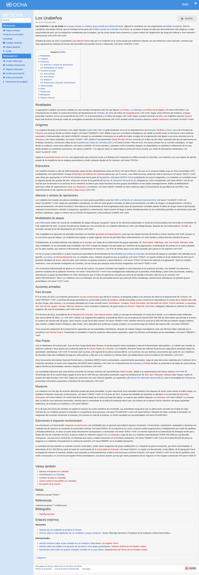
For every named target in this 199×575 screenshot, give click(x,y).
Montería (79, 306)
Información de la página (16, 82)
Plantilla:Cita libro (47, 514)
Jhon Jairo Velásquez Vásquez (158, 375)
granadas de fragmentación (108, 234)
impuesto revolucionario (76, 425)
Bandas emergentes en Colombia (54, 471)
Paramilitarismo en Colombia (52, 474)
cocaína (188, 116)
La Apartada (190, 303)
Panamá (39, 133)
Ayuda (8, 51)
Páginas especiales (14, 69)
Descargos (86, 569)
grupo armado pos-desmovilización (108, 26)
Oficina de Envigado (155, 110)
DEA (161, 116)
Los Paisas (124, 110)
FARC (81, 116)
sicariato (88, 242)
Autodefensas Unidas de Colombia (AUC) (95, 142)
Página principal (13, 30)
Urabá (89, 130)
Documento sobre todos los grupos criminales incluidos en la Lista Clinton (71, 550)
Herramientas (10, 56)
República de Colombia (83, 314)
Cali (166, 242)
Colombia (114, 29)
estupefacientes (133, 113)
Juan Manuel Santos (81, 41)
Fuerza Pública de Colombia (101, 349)
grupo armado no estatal (79, 26)
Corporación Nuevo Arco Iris (56, 157)
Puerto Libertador (176, 303)
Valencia (70, 306)
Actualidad (7, 39)
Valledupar (158, 242)
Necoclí (131, 306)
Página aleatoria (13, 47)
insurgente (177, 26)
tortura (49, 257)
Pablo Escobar (126, 371)
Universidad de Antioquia (108, 449)
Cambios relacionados (15, 65)
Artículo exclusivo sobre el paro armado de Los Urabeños (64, 543)
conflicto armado (99, 29)
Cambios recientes (14, 43)
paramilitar (167, 26)
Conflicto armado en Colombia (52, 478)
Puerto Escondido (138, 303)
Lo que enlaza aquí (14, 61)
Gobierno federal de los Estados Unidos (128, 546)
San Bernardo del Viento (157, 303)
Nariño (70, 190)
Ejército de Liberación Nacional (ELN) (119, 180)
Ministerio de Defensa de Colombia (89, 174)
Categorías (41, 558)
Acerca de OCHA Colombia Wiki (67, 569)
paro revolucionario (90, 297)
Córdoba (100, 113)
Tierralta (184, 226)
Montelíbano (114, 303)
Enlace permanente (14, 77)
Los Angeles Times (109, 543)
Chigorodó (140, 306)
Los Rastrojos (136, 110)
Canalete (125, 303)
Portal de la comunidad (13, 34)
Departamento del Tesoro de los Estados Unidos (126, 550)
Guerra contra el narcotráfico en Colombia (57, 481)
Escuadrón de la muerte (49, 484)
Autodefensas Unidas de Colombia (129, 254)
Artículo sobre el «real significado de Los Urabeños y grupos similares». (70, 533)
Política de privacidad (43, 569)
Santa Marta (147, 242)
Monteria (184, 242)
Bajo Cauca (80, 190)
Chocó (169, 130)
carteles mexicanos (160, 119)
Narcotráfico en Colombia (85, 558)
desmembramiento (64, 257)
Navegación (9, 25)
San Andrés (174, 242)
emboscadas (44, 223)
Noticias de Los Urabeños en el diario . (60, 530)
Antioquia (151, 130)
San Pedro (150, 306)
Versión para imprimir (15, 73)
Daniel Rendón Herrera (122, 139)
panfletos (114, 300)
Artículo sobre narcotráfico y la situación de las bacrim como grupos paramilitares (74, 546)
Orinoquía (39, 139)
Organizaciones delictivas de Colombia (144, 558)
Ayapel (54, 306)
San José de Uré (42, 306)
